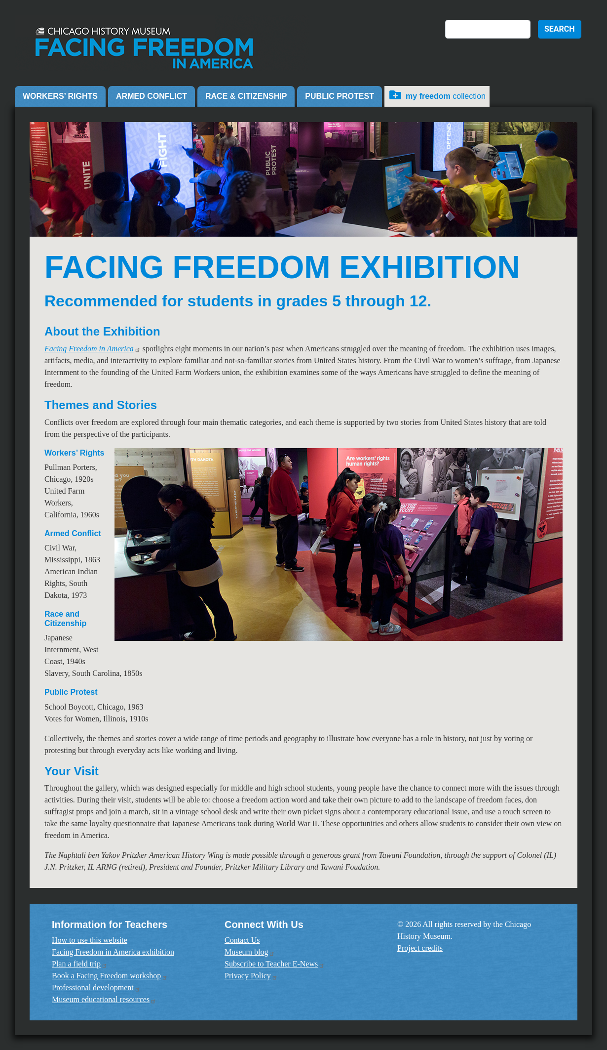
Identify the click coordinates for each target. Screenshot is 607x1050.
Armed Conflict (151, 96)
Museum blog (250, 952)
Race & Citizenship (246, 96)
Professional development (96, 987)
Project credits (420, 948)
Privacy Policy (251, 975)
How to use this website (89, 940)
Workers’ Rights (60, 96)
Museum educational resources (104, 999)
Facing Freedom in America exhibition (113, 952)
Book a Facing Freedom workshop (110, 975)
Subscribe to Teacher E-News (275, 964)
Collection (446, 96)
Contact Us (242, 940)
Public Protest (339, 96)
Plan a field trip (80, 964)
